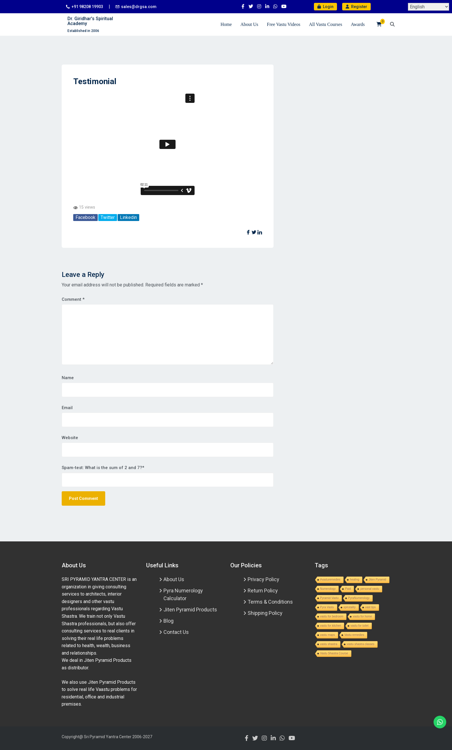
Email (67, 407)
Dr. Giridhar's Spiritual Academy (90, 21)
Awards (358, 24)
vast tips (370, 607)
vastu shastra (328, 644)
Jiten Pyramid (377, 579)
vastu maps (327, 634)
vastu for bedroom (332, 616)
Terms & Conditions (270, 602)
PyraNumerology (359, 598)
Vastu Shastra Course (334, 653)
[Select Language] (428, 7)
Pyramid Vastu (329, 598)
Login (325, 6)
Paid (348, 588)
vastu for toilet (359, 625)
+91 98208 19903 (87, 6)
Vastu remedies (354, 634)
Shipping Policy (265, 613)
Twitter (108, 217)
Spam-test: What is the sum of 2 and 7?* (103, 467)
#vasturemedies (330, 579)
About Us (249, 24)
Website (70, 437)
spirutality (350, 607)
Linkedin (128, 217)
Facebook (85, 217)
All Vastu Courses (325, 24)
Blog (168, 621)
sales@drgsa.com (139, 6)
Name (68, 377)
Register (356, 6)
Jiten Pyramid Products (190, 610)
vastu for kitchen (330, 625)
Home (226, 24)
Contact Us (176, 632)
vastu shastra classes (360, 644)
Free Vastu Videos (283, 24)
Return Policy (263, 590)
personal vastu (369, 588)
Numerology (328, 588)
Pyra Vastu (327, 607)
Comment (73, 299)
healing (354, 579)
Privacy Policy (263, 579)
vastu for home (362, 616)
